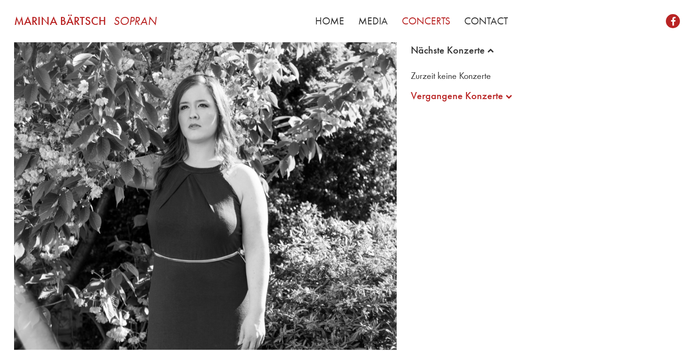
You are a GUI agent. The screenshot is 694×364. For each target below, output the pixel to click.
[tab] (545, 50)
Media (373, 21)
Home (329, 21)
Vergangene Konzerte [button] (461, 96)
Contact (486, 21)
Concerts (426, 21)
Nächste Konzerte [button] (452, 50)
